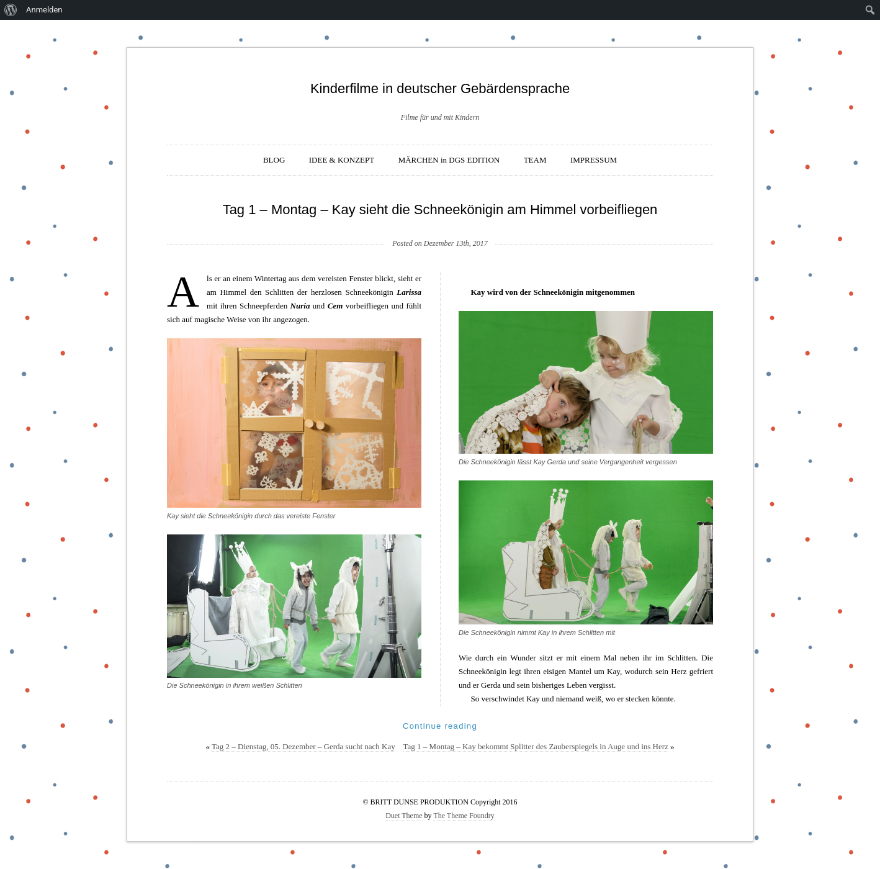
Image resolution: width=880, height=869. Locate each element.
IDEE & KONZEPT (341, 159)
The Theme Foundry (463, 815)
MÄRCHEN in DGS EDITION (449, 159)
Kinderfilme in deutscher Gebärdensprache (440, 88)
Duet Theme (403, 815)
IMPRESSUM (593, 159)
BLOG (274, 159)
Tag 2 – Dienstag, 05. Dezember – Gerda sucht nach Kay (303, 746)
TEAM (535, 159)
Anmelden (44, 9)
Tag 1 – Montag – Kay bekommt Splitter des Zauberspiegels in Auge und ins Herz (535, 746)
